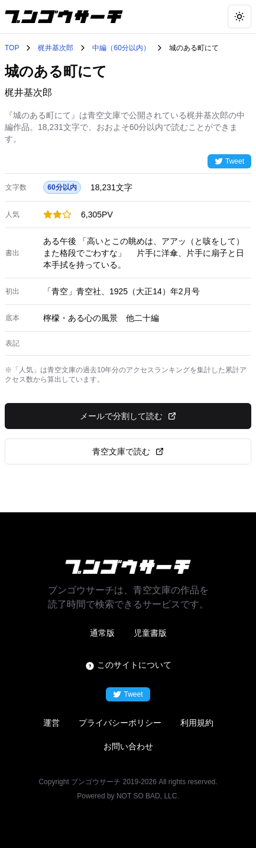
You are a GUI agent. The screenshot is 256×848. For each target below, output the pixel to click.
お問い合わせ (128, 746)
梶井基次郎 (55, 48)
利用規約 (196, 722)
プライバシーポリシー (120, 722)
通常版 (102, 633)
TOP (12, 48)
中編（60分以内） (121, 48)
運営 (51, 722)
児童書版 (150, 633)
